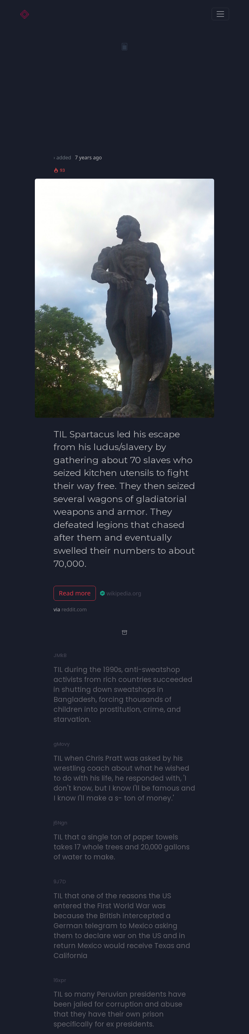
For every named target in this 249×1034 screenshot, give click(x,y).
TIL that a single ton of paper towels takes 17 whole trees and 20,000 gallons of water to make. (122, 847)
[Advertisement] (124, 107)
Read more (75, 593)
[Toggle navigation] (220, 14)
